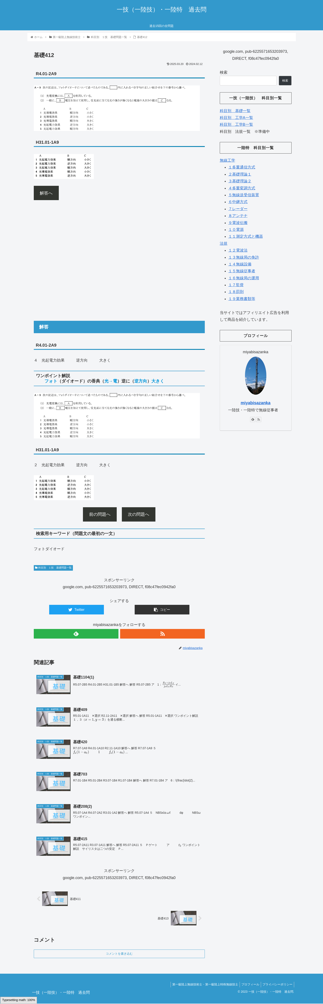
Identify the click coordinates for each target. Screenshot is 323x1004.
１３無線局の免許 (243, 257)
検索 (223, 72)
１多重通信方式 (241, 167)
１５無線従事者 (241, 271)
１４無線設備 (239, 264)
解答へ (46, 193)
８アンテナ (238, 216)
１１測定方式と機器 (245, 236)
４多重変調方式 (241, 188)
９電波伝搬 (238, 223)
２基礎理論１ (239, 174)
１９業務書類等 (241, 299)
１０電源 (236, 229)
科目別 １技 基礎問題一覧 (53, 567)
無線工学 (227, 160)
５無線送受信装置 (243, 195)
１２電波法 (238, 250)
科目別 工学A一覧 (236, 118)
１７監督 (236, 285)
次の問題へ (138, 514)
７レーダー (238, 209)
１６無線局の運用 (243, 278)
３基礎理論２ (239, 181)
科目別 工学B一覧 (236, 124)
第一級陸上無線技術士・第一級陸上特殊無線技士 (202, 984)
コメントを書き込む (119, 954)
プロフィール (248, 984)
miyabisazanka (256, 402)
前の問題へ (100, 514)
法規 (223, 243)
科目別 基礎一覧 (235, 111)
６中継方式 (238, 202)
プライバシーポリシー (277, 984)
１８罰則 (236, 292)
